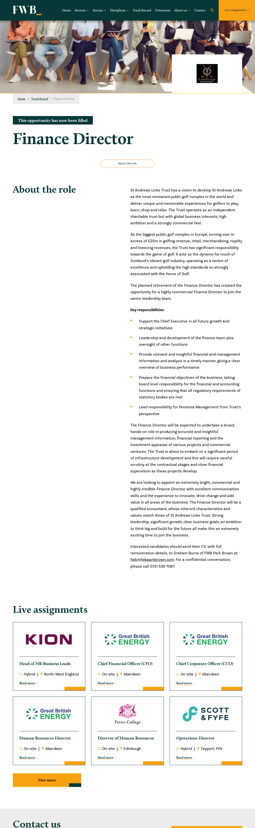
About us (180, 10)
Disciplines (117, 10)
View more (47, 780)
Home (66, 10)
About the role (127, 163)
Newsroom (162, 10)
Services (80, 10)
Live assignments (235, 10)
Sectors (98, 10)
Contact (200, 10)
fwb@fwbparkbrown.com (152, 559)
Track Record (142, 10)
